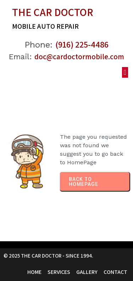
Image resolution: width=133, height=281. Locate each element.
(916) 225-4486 (82, 44)
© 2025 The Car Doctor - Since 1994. (48, 255)
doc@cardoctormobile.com (79, 56)
